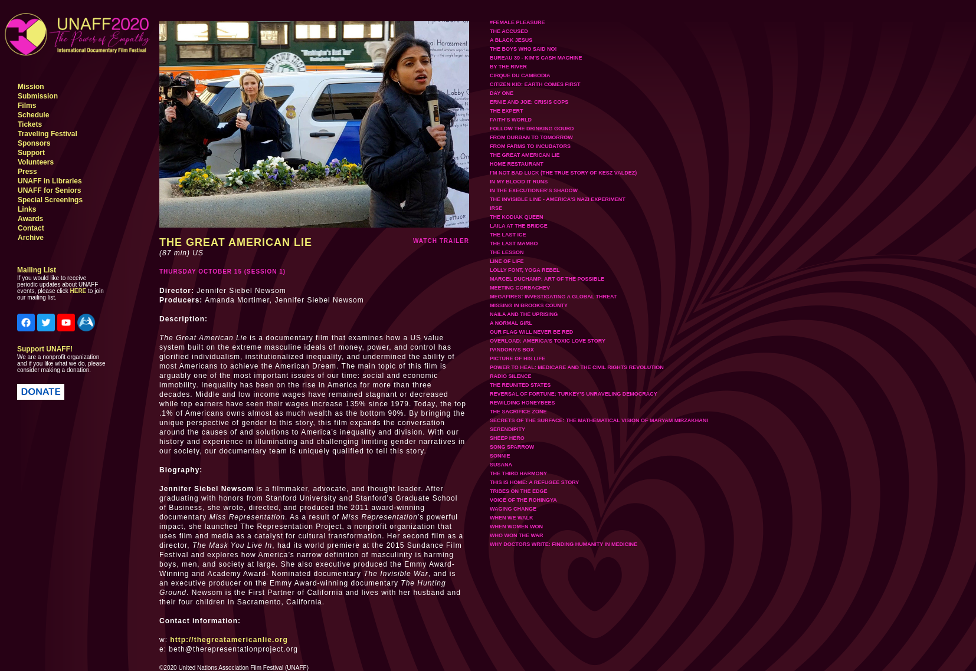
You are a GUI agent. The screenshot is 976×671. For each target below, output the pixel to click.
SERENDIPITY (507, 429)
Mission (31, 87)
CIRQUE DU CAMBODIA (520, 75)
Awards (30, 219)
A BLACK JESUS (511, 40)
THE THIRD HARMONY (518, 473)
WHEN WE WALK (511, 518)
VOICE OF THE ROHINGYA (523, 500)
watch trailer (441, 241)
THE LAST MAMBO (514, 243)
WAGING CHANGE (513, 509)
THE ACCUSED (509, 31)
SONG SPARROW (512, 447)
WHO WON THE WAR (516, 535)
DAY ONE (501, 93)
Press (27, 171)
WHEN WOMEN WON (516, 526)
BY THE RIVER (508, 67)
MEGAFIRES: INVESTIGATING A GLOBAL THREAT (553, 297)
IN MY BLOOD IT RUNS (519, 182)
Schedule (33, 115)
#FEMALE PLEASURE (517, 22)
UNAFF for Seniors (49, 190)
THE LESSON (507, 252)
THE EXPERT (506, 111)
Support (31, 153)
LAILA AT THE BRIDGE (519, 226)
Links (27, 209)
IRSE (496, 208)
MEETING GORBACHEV (520, 288)
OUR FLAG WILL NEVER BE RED (531, 332)
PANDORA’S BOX (512, 350)
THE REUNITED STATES (520, 385)
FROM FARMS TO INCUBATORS (530, 146)
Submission (38, 96)
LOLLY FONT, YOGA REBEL (525, 270)
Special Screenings (50, 200)
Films (27, 105)
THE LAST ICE (508, 235)
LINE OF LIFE (507, 261)
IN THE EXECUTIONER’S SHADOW (534, 190)
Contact (31, 228)
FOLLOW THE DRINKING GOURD (532, 128)
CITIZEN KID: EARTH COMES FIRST (535, 84)
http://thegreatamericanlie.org (228, 640)
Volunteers (36, 162)
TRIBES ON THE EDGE (519, 491)
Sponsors (34, 143)
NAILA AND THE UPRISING (524, 314)
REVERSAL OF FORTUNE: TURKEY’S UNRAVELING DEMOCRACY (573, 394)
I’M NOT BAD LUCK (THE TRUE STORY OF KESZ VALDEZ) (563, 173)
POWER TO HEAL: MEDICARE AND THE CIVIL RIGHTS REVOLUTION (577, 367)
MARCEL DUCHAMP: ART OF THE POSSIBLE (547, 279)
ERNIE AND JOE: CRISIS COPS (529, 102)
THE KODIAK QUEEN (516, 217)
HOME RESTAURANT (516, 164)
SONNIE (500, 456)
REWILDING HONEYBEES (522, 403)
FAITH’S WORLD (511, 120)
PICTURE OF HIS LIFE (517, 358)
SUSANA (501, 465)
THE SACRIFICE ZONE (518, 412)
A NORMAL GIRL (511, 323)
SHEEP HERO (507, 438)
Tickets (30, 124)
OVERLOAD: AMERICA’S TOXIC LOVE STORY (547, 341)
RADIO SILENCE (511, 376)
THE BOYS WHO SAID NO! (523, 49)
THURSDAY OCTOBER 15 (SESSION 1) (222, 271)
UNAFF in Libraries (50, 181)
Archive (31, 237)
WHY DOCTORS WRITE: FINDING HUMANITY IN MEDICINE (563, 544)
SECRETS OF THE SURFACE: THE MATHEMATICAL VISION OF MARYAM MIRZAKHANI (599, 420)
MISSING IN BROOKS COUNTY (529, 305)
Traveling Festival (47, 134)
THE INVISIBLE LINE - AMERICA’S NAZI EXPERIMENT (557, 199)
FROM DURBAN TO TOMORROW (531, 137)
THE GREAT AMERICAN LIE (525, 155)
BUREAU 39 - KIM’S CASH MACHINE (536, 58)
